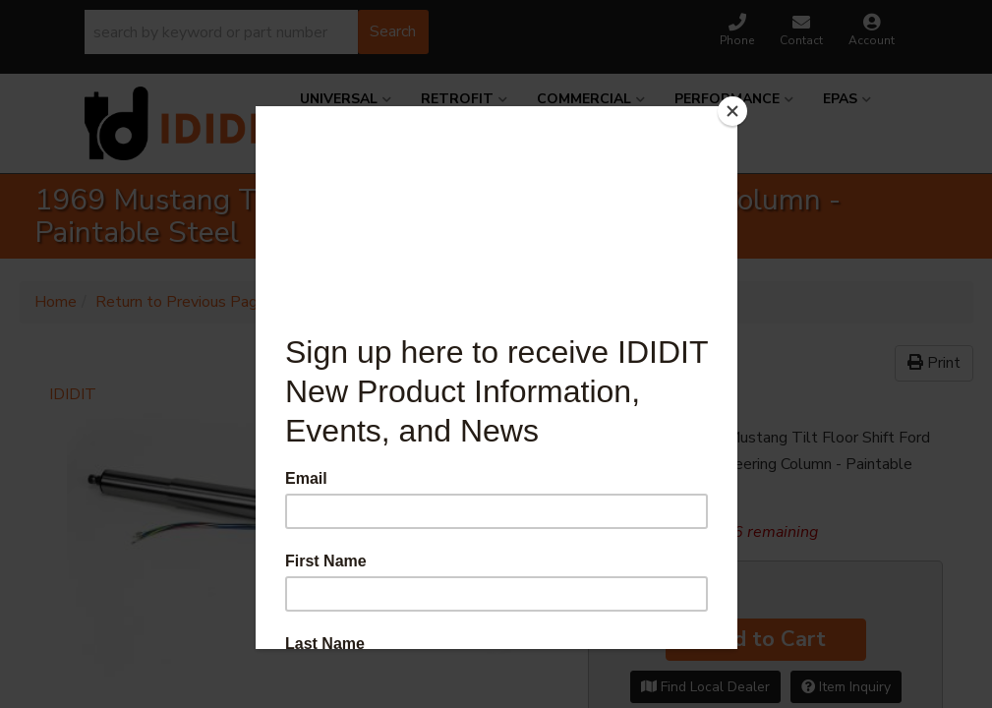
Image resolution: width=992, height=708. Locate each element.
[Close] (732, 111)
